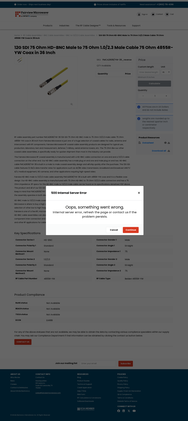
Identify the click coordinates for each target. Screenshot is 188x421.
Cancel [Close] (114, 229)
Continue (131, 229)
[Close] (139, 193)
